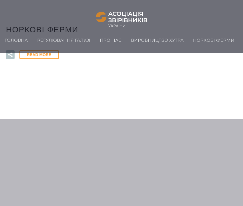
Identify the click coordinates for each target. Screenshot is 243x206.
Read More (39, 54)
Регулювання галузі (63, 40)
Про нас (111, 40)
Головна (16, 40)
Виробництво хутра (157, 40)
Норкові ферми (213, 40)
